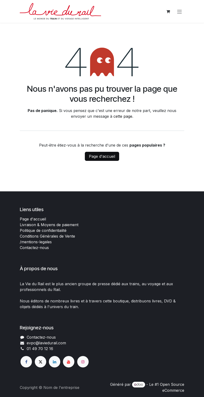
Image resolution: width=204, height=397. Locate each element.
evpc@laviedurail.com (46, 343)
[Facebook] (26, 361)
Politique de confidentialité (43, 230)
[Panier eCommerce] (168, 11)
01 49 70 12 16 (40, 348)
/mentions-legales (36, 241)
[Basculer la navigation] (179, 11)
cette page (122, 116)
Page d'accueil (102, 156)
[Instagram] (83, 361)
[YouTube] (68, 361)
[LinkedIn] (54, 361)
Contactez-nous (34, 247)
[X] (40, 361)
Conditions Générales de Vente (47, 236)
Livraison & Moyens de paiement (49, 224)
